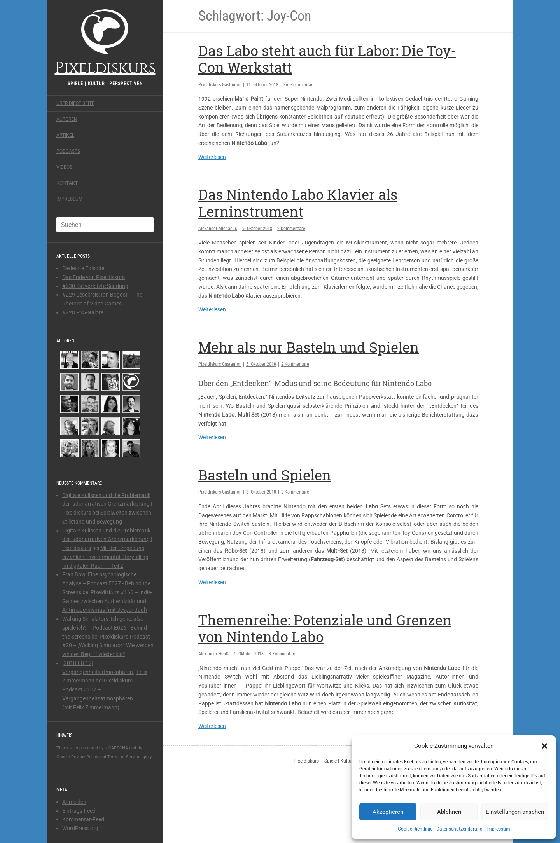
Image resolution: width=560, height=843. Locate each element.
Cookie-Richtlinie (415, 829)
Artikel (65, 135)
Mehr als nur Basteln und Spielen (308, 347)
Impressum (498, 829)
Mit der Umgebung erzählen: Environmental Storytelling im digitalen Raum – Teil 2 (105, 557)
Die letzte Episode (83, 268)
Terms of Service (123, 756)
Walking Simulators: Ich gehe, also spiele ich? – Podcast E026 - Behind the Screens (104, 628)
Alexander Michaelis (217, 228)
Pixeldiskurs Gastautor (219, 84)
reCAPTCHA (116, 747)
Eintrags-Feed (79, 811)
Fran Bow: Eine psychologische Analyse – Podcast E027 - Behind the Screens (106, 583)
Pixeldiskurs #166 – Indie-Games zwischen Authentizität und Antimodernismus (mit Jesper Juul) (107, 601)
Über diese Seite (75, 103)
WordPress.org (80, 828)
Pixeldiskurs (105, 42)
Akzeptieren (388, 811)
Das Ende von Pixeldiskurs (93, 277)
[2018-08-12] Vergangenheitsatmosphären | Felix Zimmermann (104, 672)
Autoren (66, 119)
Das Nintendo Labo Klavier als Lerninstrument (297, 202)
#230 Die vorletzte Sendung (95, 286)
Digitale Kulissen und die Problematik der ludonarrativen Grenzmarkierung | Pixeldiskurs (107, 504)
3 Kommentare (283, 653)
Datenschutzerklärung (459, 829)
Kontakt (67, 183)
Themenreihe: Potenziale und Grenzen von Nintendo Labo (325, 628)
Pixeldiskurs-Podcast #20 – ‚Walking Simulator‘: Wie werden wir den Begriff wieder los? (108, 646)
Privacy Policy (84, 756)
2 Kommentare (291, 228)
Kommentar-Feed (83, 819)
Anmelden (74, 802)
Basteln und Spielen (264, 475)
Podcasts (68, 151)
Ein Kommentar (298, 84)
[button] (544, 746)
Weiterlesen (212, 157)
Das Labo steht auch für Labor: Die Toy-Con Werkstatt (327, 59)
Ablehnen (449, 811)
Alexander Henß (213, 653)
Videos (64, 167)
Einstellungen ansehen (515, 811)
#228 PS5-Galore (82, 312)
